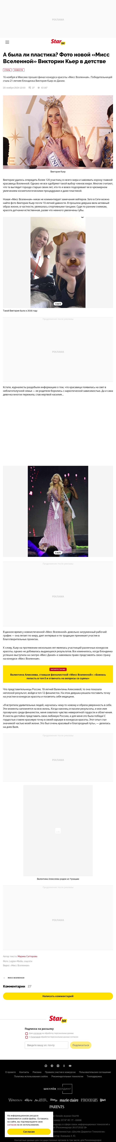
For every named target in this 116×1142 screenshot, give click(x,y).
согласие (11, 1124)
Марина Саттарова (27, 956)
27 (31, 88)
